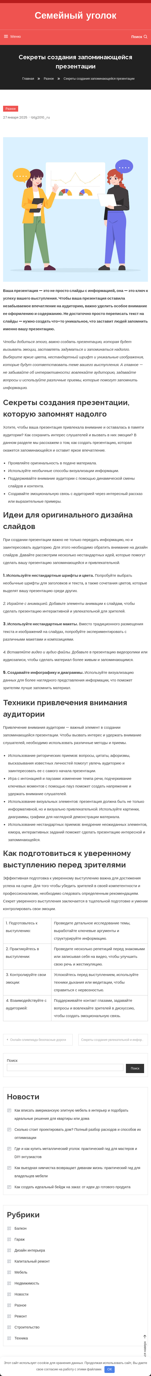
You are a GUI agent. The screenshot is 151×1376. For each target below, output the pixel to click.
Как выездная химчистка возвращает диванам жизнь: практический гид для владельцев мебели (77, 1172)
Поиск (139, 36)
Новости (21, 1294)
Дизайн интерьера (30, 1250)
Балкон (21, 1228)
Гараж (20, 1239)
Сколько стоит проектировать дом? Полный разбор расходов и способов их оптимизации (78, 1133)
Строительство (27, 1327)
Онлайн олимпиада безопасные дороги (38, 1040)
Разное (11, 109)
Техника (21, 1338)
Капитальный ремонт (32, 1261)
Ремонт (21, 1316)
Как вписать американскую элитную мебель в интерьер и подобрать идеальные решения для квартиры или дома (71, 1114)
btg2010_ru (40, 117)
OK (109, 1369)
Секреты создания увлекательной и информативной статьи (114, 1040)
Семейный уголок (75, 16)
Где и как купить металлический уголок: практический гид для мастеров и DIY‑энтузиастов (76, 1152)
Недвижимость (27, 1283)
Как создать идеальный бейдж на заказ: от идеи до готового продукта (73, 1187)
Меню (12, 36)
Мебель (21, 1272)
